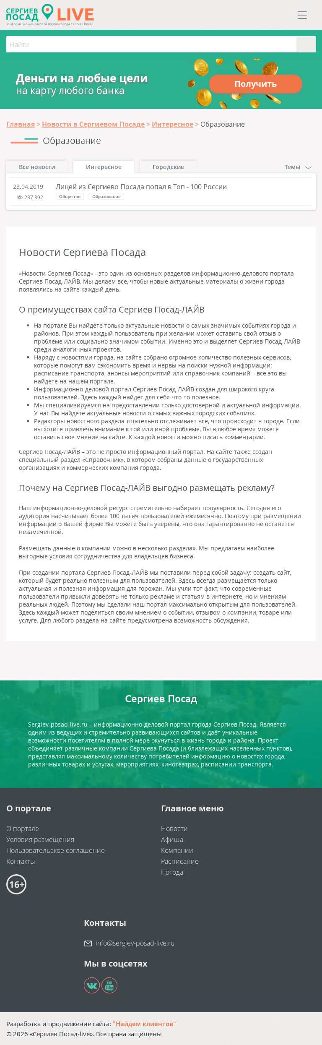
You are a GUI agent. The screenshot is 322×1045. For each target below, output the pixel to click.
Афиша (172, 839)
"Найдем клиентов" (144, 1023)
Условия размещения (40, 839)
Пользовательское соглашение (55, 850)
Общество (69, 196)
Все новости (37, 167)
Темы (298, 167)
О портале (22, 828)
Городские (168, 167)
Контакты (20, 861)
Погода (172, 872)
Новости (174, 828)
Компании (177, 850)
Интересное (104, 167)
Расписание (180, 861)
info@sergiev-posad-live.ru (135, 943)
